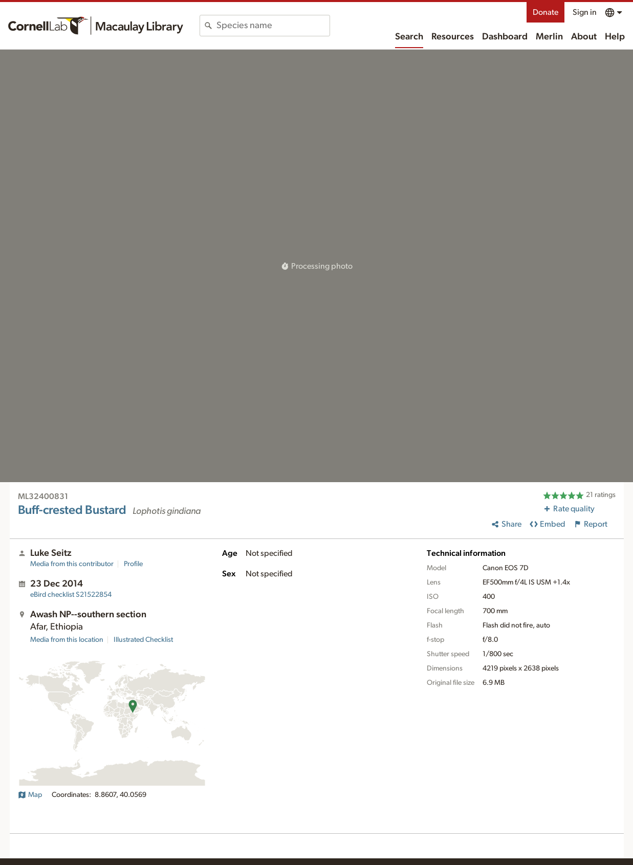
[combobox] (273, 25)
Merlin (549, 36)
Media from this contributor (72, 564)
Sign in (585, 12)
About (584, 36)
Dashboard (505, 36)
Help (615, 36)
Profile (133, 564)
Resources (452, 36)
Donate (545, 12)
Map (30, 794)
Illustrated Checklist (143, 639)
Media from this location (66, 639)
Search (409, 36)
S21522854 (71, 594)
